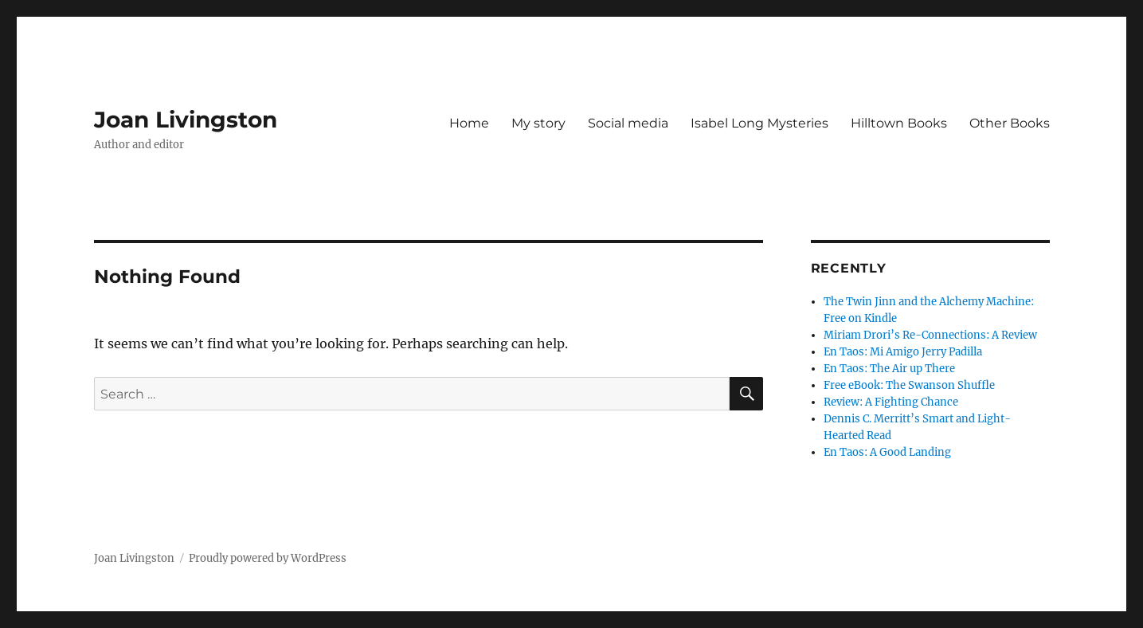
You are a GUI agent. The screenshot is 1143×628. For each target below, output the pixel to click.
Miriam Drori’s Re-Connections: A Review (930, 335)
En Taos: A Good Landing (887, 452)
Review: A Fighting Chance (891, 402)
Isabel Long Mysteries (759, 123)
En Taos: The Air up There (889, 368)
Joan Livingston (185, 119)
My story (538, 123)
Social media (628, 123)
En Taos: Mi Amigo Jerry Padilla (903, 352)
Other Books (1009, 123)
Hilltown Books (899, 123)
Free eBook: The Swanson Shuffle (909, 385)
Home (469, 123)
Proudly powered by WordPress (267, 558)
